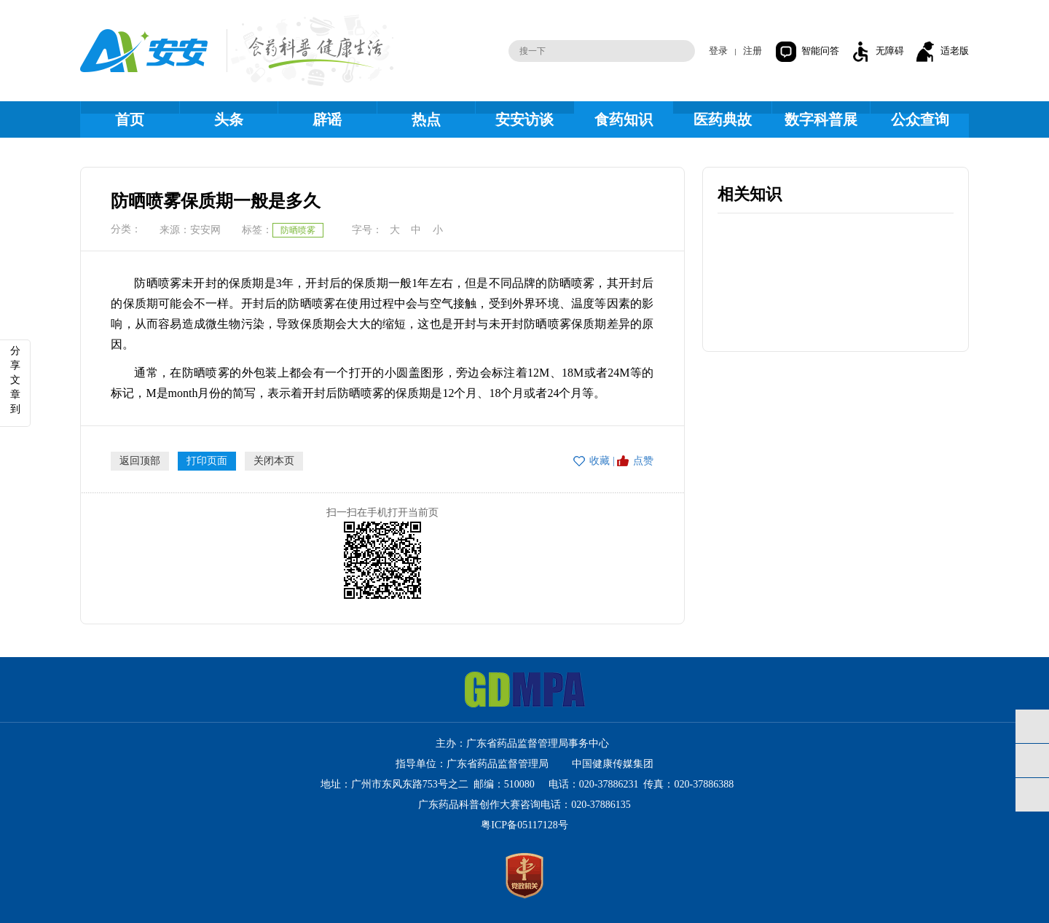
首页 (129, 119)
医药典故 (723, 119)
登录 (718, 50)
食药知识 (623, 119)
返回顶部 (139, 460)
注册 (752, 50)
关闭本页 (274, 460)
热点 (426, 119)
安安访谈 (524, 119)
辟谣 (327, 119)
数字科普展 (821, 119)
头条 (228, 119)
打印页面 (206, 460)
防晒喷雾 (297, 230)
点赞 (643, 460)
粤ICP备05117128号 (524, 825)
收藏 (599, 460)
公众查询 (920, 119)
